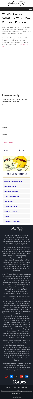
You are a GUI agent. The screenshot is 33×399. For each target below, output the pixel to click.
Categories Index (16, 397)
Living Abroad (8, 201)
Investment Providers (11, 191)
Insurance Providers (10, 211)
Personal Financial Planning (13, 181)
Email (4, 135)
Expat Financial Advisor (11, 196)
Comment (5, 105)
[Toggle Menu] (30, 9)
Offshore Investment (10, 206)
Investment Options (10, 186)
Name (4, 127)
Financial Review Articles (12, 221)
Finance (6, 216)
